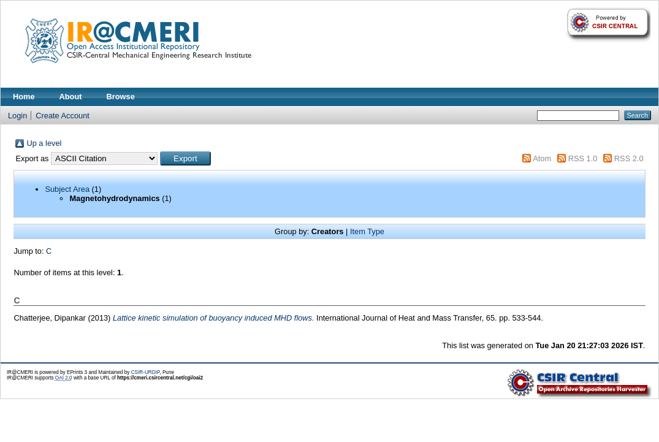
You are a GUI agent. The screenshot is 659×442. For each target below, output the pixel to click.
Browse (121, 96)
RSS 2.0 (629, 158)
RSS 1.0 (583, 158)
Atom (542, 158)
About (70, 96)
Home (24, 96)
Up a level (43, 143)
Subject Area (67, 189)
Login (17, 115)
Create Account (63, 115)
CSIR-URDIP (145, 372)
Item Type (367, 231)
